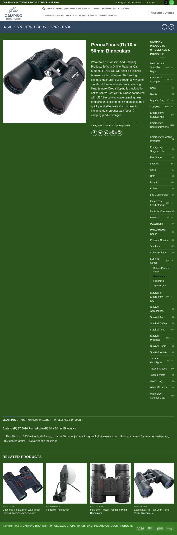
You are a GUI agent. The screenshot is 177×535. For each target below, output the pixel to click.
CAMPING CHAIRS (54, 15)
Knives (153, 188)
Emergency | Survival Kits (157, 114)
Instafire (154, 182)
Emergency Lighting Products (161, 139)
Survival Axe (157, 317)
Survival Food (157, 329)
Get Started (152, 2)
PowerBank (156, 223)
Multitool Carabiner (160, 211)
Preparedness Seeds (158, 232)
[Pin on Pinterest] (113, 133)
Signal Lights (159, 285)
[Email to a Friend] (107, 133)
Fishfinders (158, 281)
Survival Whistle (159, 352)
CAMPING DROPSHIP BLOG (60, 22)
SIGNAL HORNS (108, 15)
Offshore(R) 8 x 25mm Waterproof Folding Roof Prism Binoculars (21, 511)
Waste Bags (156, 381)
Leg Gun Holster (159, 194)
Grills (153, 169)
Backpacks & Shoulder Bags (157, 67)
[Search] (43, 8)
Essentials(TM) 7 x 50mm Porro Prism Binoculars (151, 511)
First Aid (154, 163)
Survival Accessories (157, 309)
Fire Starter (156, 157)
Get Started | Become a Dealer (68, 8)
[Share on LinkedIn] (119, 133)
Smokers (155, 246)
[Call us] (171, 2)
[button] (161, 1)
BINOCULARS (88, 15)
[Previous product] (171, 27)
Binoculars (60, 27)
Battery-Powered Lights (161, 270)
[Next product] (164, 27)
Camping (155, 106)
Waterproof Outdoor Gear (157, 395)
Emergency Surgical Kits (157, 149)
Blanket (154, 94)
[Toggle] (172, 67)
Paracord (155, 217)
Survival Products (155, 337)
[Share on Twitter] (100, 133)
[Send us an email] (166, 2)
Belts (153, 88)
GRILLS (71, 15)
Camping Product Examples (128, 2)
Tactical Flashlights (156, 360)
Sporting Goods (31, 27)
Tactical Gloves (158, 368)
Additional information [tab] (36, 420)
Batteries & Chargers (156, 79)
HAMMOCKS (109, 8)
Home (7, 27)
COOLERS (123, 8)
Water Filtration (158, 387)
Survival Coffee (158, 323)
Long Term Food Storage (157, 203)
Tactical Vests (157, 374)
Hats (152, 176)
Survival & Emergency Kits (156, 296)
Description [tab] (10, 420)
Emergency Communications (159, 125)
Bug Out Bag (157, 100)
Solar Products (158, 252)
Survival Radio (158, 346)
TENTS (96, 8)
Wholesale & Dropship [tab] (68, 420)
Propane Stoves (159, 240)
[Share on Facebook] (94, 133)
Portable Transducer (57, 509)
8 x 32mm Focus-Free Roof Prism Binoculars (109, 511)
